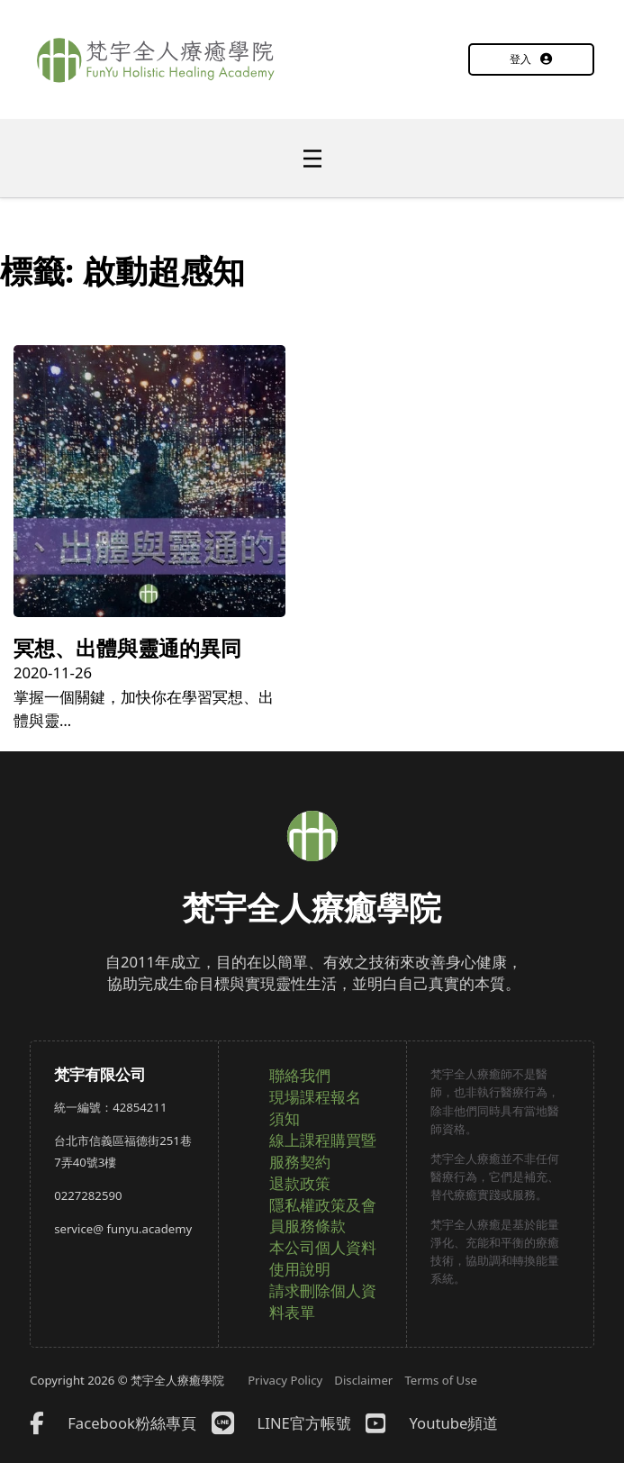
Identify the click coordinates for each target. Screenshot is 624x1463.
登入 (531, 59)
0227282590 (88, 1195)
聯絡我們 (299, 1075)
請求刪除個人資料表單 (322, 1301)
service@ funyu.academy (123, 1229)
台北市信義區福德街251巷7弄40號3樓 (123, 1151)
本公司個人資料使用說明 (322, 1258)
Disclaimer (363, 1380)
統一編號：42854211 (110, 1107)
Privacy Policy (285, 1380)
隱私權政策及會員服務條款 (322, 1216)
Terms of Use (440, 1380)
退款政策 (299, 1183)
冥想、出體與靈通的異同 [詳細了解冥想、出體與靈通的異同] (127, 647)
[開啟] (312, 158)
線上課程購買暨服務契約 (322, 1151)
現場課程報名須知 (315, 1107)
